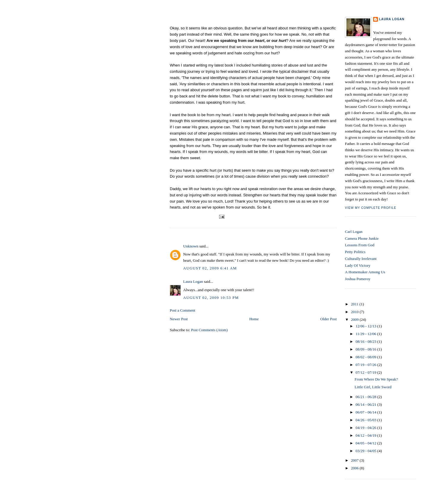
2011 (355, 304)
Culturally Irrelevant (361, 258)
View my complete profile (370, 207)
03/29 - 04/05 (366, 451)
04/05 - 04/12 (366, 443)
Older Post (328, 319)
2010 (355, 312)
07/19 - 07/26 (366, 364)
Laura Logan (193, 281)
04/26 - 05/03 (366, 420)
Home (254, 319)
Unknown (190, 246)
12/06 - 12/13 (366, 326)
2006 (355, 468)
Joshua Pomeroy (357, 279)
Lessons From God (359, 245)
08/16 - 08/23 (366, 341)
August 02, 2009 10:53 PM (211, 297)
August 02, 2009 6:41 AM (210, 268)
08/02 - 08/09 (366, 357)
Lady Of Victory (357, 265)
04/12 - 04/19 (366, 435)
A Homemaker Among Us (365, 272)
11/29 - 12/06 (366, 334)
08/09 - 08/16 (366, 349)
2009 (355, 319)
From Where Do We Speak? (200, 20)
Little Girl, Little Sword (373, 387)
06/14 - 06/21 (366, 404)
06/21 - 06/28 (366, 397)
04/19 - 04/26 (366, 427)
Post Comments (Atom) (209, 330)
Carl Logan (353, 231)
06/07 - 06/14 (366, 412)
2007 (355, 460)
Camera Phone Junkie (361, 238)
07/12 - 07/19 (366, 372)
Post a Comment (182, 310)
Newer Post (179, 319)
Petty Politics (355, 252)
